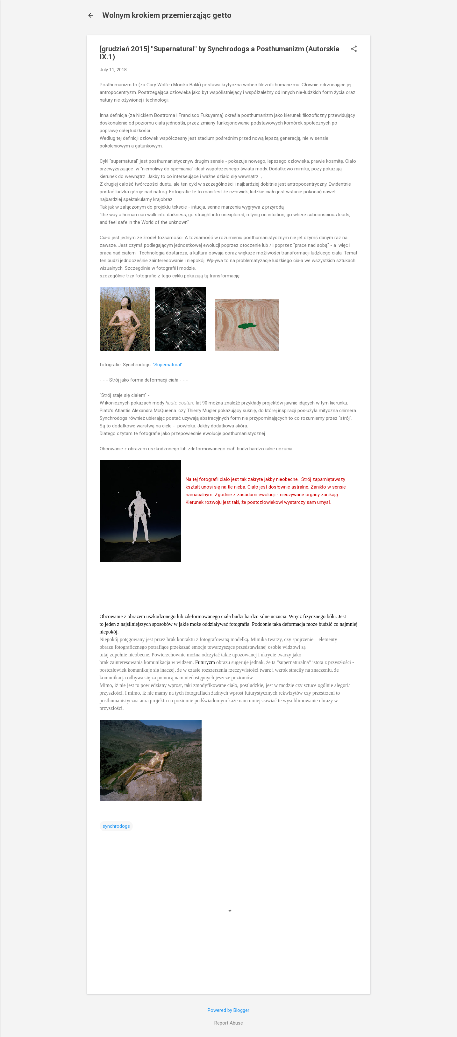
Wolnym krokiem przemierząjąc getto (167, 15)
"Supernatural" (167, 365)
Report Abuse (228, 1023)
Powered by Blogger (228, 1010)
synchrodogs (116, 826)
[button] (354, 49)
